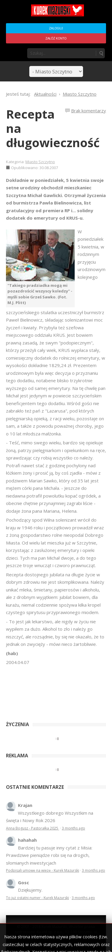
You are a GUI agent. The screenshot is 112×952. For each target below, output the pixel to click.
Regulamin (75, 937)
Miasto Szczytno (40, 161)
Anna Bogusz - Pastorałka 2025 (32, 828)
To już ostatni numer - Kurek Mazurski (37, 897)
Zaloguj (56, 28)
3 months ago (73, 828)
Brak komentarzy (88, 111)
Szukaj (101, 53)
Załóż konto (55, 38)
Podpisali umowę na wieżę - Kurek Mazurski (42, 870)
